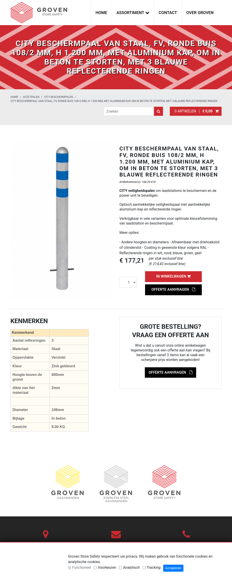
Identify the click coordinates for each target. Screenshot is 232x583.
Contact (168, 12)
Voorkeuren (107, 567)
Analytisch (131, 567)
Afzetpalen (31, 97)
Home (101, 12)
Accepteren (173, 568)
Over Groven (200, 12)
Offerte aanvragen (173, 289)
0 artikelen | (196, 111)
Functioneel (81, 567)
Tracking (153, 567)
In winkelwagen (173, 276)
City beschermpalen (58, 97)
